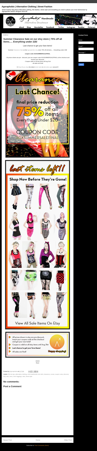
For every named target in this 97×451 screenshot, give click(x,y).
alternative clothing (21, 374)
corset (52, 374)
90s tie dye (11, 374)
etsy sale (6, 376)
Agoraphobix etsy (32, 50)
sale (23, 376)
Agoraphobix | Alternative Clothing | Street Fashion (27, 6)
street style (38, 67)
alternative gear (47, 67)
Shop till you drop (23, 67)
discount (66, 374)
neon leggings (17, 376)
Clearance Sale (18, 50)
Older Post (68, 440)
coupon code (59, 374)
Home (38, 440)
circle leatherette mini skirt (35, 374)
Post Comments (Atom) (42, 445)
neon (11, 376)
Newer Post (7, 440)
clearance (47, 374)
